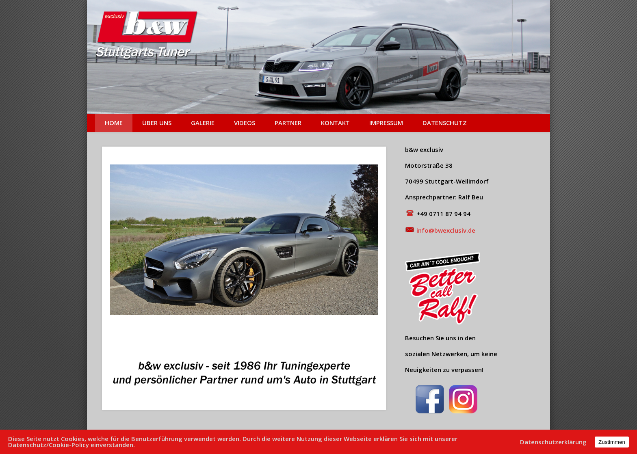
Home (114, 123)
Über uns (156, 123)
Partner (288, 123)
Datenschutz (444, 123)
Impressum (386, 123)
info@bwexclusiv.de (445, 230)
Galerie (202, 123)
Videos (244, 123)
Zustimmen (611, 442)
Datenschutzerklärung (553, 442)
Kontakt (335, 123)
